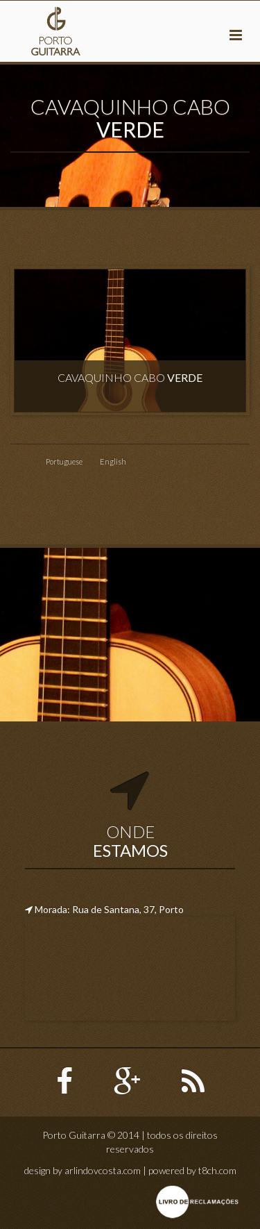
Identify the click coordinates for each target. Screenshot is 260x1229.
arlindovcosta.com (102, 1170)
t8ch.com (217, 1170)
